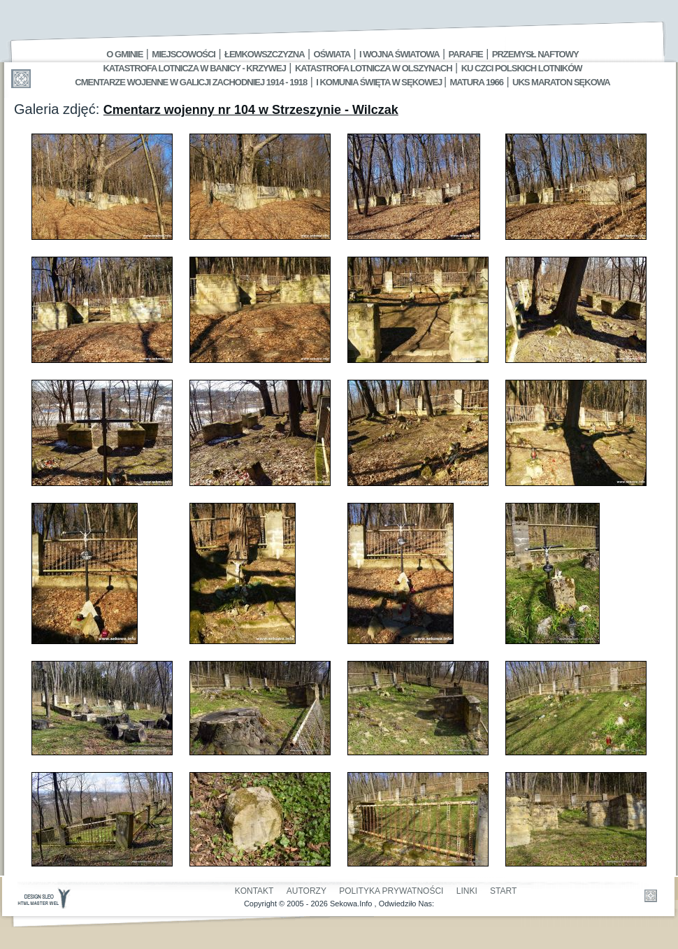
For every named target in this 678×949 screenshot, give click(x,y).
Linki (466, 891)
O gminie (124, 54)
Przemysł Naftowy (535, 54)
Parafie (466, 54)
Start (503, 891)
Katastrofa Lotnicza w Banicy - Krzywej (194, 68)
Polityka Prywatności (391, 891)
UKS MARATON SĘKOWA (561, 82)
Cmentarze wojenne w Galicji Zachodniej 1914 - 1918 (191, 82)
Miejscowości (183, 54)
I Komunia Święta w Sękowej (380, 82)
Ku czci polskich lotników (521, 68)
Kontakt (254, 891)
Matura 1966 (476, 82)
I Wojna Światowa (399, 54)
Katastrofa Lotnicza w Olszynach (373, 68)
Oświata (332, 54)
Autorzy (306, 891)
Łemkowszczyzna (264, 54)
